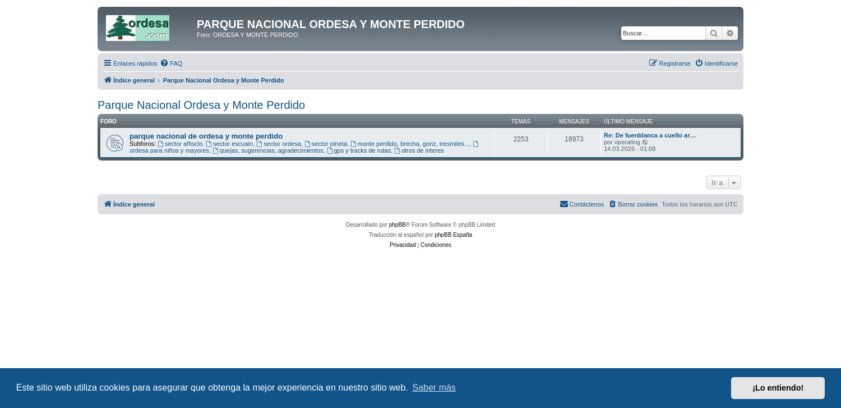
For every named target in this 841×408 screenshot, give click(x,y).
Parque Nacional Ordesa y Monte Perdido (201, 105)
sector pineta (325, 143)
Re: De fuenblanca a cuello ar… (650, 135)
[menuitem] (171, 63)
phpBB (397, 225)
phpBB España (453, 235)
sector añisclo (180, 143)
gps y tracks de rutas (359, 150)
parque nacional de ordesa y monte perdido (206, 136)
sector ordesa (278, 143)
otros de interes (419, 150)
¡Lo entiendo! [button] (777, 387)
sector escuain (229, 143)
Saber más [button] (434, 387)
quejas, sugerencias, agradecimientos (268, 150)
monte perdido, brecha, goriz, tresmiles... (409, 143)
